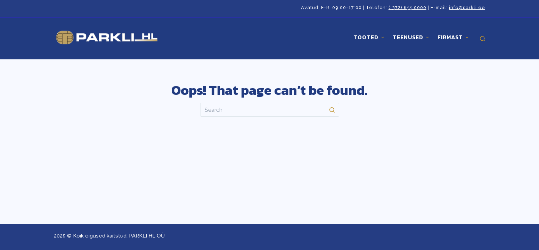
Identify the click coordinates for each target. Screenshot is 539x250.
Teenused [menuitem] (412, 37)
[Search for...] (269, 110)
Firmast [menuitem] (454, 37)
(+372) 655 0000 (407, 7)
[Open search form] (482, 38)
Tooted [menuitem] (369, 37)
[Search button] (332, 110)
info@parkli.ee (467, 7)
